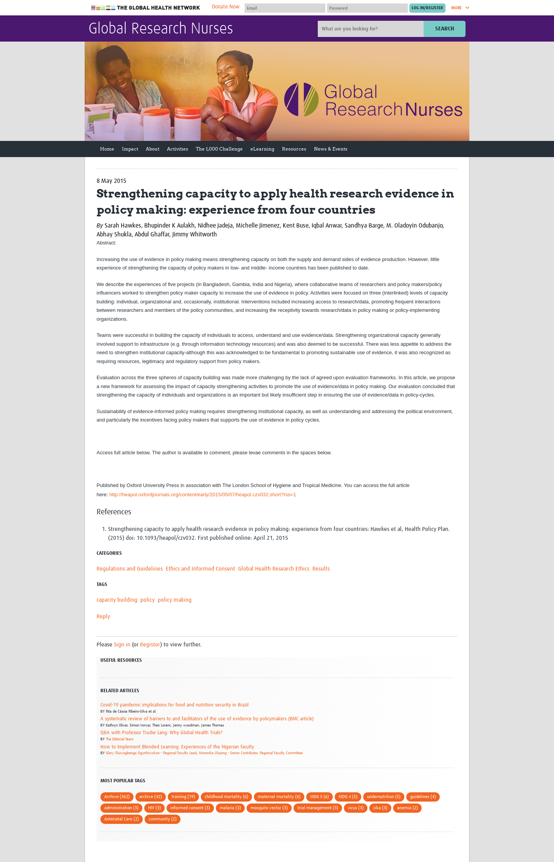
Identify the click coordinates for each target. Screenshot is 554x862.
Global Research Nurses (160, 29)
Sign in (122, 645)
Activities (177, 149)
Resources (294, 149)
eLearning (262, 149)
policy (147, 600)
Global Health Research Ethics (273, 569)
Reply (103, 616)
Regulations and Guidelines (130, 569)
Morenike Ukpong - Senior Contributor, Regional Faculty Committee (251, 753)
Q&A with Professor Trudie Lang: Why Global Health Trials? (161, 732)
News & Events (330, 149)
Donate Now (226, 7)
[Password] (367, 8)
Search (444, 29)
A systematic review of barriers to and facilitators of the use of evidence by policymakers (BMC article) (207, 718)
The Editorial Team (119, 739)
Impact (130, 149)
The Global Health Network (145, 8)
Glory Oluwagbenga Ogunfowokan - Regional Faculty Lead (151, 753)
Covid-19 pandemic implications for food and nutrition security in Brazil (174, 705)
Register (150, 645)
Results (321, 569)
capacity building (117, 600)
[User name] (285, 8)
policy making (175, 600)
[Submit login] (427, 8)
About (152, 149)
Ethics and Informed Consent (200, 569)
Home (107, 149)
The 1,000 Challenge (219, 149)
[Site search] (372, 29)
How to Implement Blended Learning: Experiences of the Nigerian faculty (177, 747)
